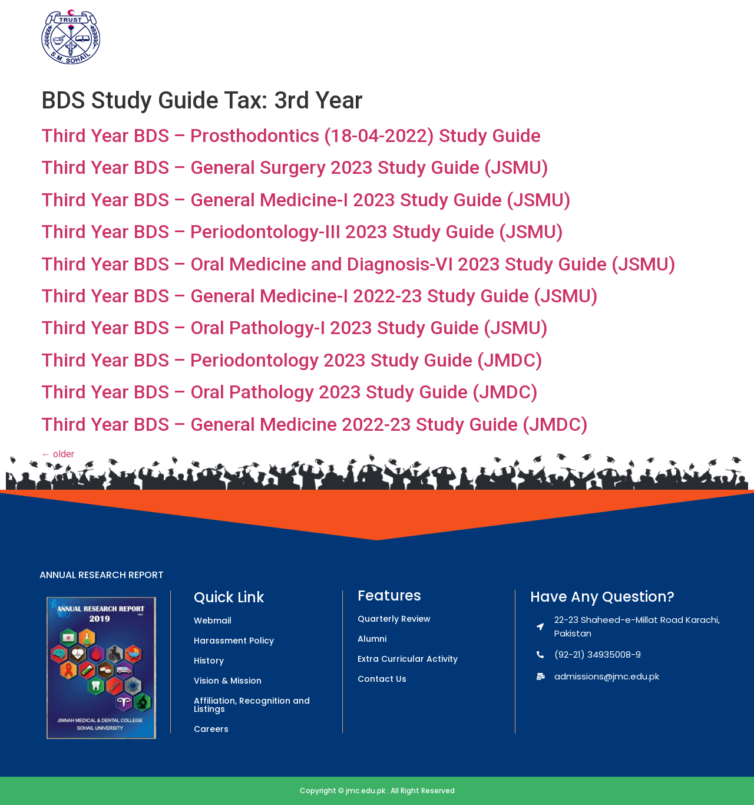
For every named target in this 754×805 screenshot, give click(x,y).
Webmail (213, 620)
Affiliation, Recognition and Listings (252, 705)
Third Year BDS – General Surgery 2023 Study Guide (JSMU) (294, 167)
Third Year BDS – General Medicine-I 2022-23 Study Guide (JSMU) (319, 296)
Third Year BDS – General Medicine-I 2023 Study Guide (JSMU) (306, 200)
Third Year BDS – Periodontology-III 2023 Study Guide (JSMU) (302, 231)
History (209, 661)
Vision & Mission (228, 681)
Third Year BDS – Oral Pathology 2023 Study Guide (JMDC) (289, 392)
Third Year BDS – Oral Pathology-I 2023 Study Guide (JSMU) (294, 327)
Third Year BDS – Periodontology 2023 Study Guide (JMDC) (292, 360)
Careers (211, 729)
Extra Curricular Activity (408, 659)
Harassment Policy (234, 640)
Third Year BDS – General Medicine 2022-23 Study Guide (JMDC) (314, 424)
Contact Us (382, 679)
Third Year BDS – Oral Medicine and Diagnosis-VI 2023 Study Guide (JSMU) (358, 264)
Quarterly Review (394, 619)
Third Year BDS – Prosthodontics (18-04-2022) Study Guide (291, 135)
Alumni (372, 639)
